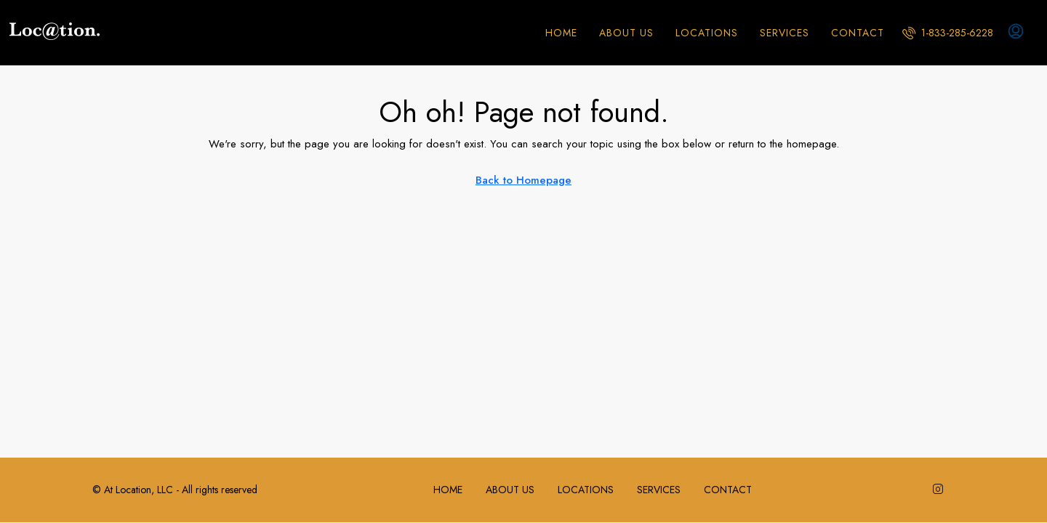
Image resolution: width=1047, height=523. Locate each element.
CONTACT (857, 32)
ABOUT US (626, 32)
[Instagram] (941, 489)
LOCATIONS (706, 32)
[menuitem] (947, 32)
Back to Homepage (523, 180)
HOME (561, 32)
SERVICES (784, 32)
